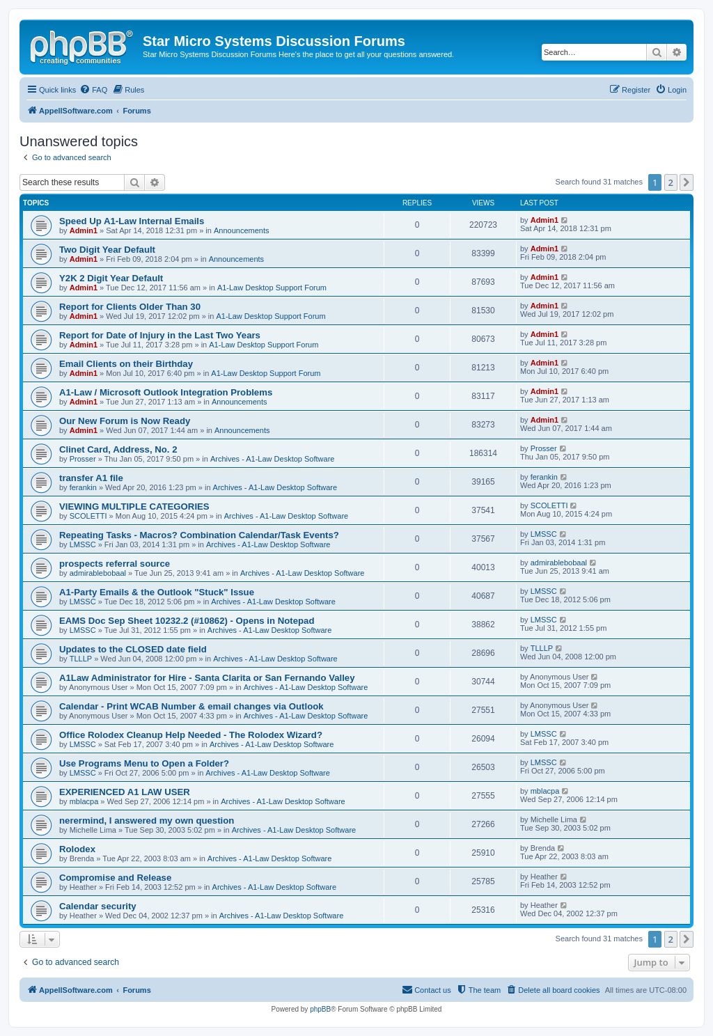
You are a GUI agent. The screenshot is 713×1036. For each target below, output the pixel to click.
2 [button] (670, 182)
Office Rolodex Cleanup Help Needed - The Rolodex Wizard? (190, 735)
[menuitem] (93, 89)
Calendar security (97, 906)
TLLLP (81, 658)
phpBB (320, 1009)
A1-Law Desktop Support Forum (272, 287)
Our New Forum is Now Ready (124, 421)
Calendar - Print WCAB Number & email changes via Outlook (191, 706)
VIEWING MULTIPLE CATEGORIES (134, 506)
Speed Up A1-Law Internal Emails (131, 221)
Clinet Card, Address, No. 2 (118, 449)
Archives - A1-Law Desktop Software (272, 459)
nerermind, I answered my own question (146, 820)
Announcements (241, 230)
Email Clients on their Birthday (126, 364)
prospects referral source (114, 563)
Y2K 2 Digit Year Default (111, 278)
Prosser (83, 459)
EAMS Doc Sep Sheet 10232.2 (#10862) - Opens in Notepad (186, 620)
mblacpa (84, 801)
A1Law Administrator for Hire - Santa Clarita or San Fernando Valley (207, 678)
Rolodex (77, 849)
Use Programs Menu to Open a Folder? (144, 763)
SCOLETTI (88, 516)
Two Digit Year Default (107, 249)
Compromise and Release (115, 877)
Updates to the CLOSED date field (133, 649)
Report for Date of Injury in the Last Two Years (159, 335)
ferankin (83, 487)
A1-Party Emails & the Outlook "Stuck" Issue (156, 592)
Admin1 (83, 230)
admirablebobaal (98, 573)
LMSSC (83, 544)
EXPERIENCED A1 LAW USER (124, 792)
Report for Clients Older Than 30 (130, 306)
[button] (687, 182)
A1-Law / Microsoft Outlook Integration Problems (165, 392)
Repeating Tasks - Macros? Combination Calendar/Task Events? (199, 535)
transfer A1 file (91, 478)
